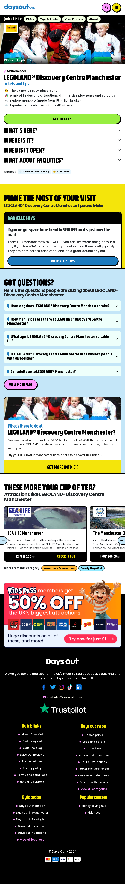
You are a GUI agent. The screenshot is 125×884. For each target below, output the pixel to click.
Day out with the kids (94, 782)
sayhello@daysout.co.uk (62, 697)
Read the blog (32, 748)
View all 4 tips (63, 260)
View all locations (32, 839)
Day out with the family (94, 775)
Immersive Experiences (59, 568)
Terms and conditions (32, 775)
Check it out (66, 556)
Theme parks (94, 735)
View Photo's (74, 19)
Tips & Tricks (49, 19)
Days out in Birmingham (32, 819)
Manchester (15, 71)
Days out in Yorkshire (32, 826)
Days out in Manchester (32, 812)
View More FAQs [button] (20, 384)
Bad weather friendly (34, 171)
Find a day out (32, 741)
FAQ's (30, 19)
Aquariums (94, 748)
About (93, 19)
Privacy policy (32, 768)
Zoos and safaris (94, 742)
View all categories (94, 789)
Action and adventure (94, 755)
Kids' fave (61, 171)
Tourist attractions (94, 762)
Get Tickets (62, 118)
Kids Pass (94, 812)
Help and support (32, 782)
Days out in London (32, 806)
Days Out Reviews (32, 755)
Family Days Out (91, 568)
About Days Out (32, 734)
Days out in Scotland (32, 833)
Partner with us (32, 761)
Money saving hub (94, 806)
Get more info (62, 467)
